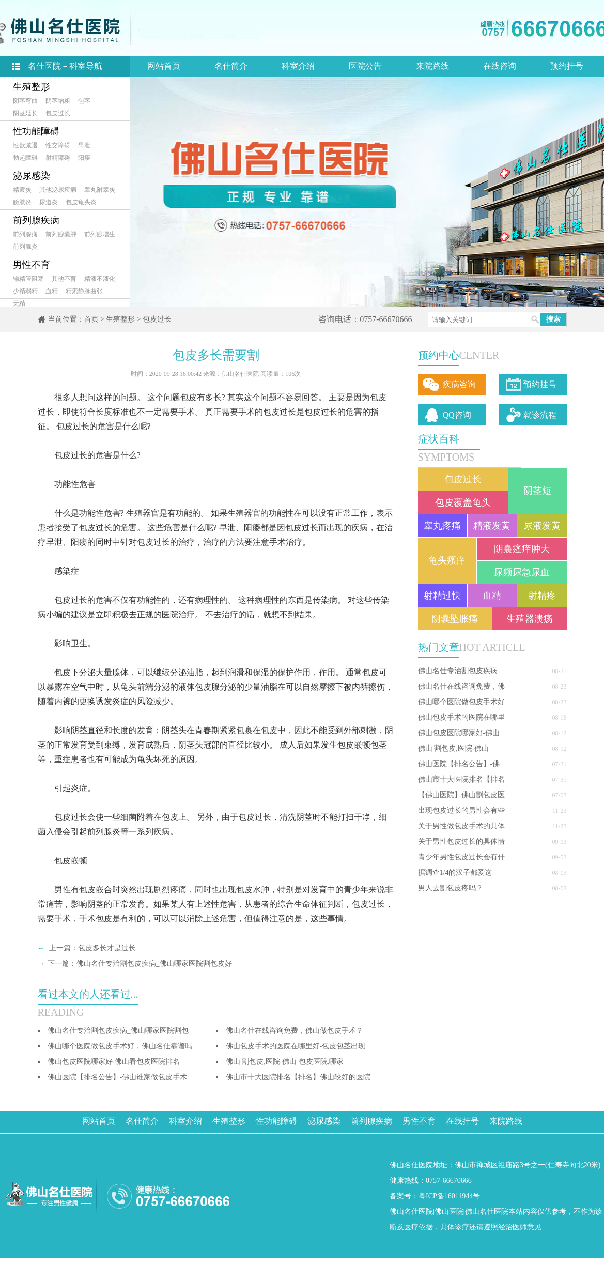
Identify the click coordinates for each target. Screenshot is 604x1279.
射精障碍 (57, 157)
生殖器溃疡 (529, 619)
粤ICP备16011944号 (449, 1196)
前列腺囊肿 (60, 234)
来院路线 (432, 66)
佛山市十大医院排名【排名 (461, 779)
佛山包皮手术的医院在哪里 (461, 717)
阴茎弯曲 (25, 100)
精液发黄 (491, 526)
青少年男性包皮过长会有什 (461, 857)
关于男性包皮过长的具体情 (461, 841)
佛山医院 (449, 1211)
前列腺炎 (25, 246)
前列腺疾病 (36, 220)
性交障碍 (57, 145)
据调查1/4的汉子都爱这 (455, 872)
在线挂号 (462, 1121)
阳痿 (84, 157)
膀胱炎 (22, 202)
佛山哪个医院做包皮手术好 (461, 702)
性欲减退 (25, 145)
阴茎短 (537, 490)
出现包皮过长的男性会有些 (461, 810)
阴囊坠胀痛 (454, 619)
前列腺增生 (99, 234)
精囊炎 (22, 189)
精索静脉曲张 (84, 291)
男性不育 (31, 265)
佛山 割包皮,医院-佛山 (453, 748)
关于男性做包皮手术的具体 (461, 826)
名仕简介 (230, 66)
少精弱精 (25, 291)
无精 (19, 303)
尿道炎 (48, 202)
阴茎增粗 (57, 100)
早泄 (84, 145)
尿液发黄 (542, 526)
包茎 (84, 100)
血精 (51, 291)
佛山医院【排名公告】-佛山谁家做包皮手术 (118, 1077)
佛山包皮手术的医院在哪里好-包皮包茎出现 (296, 1046)
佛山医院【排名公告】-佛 (459, 764)
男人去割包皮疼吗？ (450, 888)
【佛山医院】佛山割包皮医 (461, 795)
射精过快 (442, 595)
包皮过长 (57, 113)
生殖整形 (31, 87)
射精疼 (542, 595)
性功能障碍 (36, 131)
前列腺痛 (25, 234)
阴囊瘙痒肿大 (522, 549)
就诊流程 (539, 414)
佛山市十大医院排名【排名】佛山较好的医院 (298, 1077)
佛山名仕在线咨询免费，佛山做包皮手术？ (294, 1030)
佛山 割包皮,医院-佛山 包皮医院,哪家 (285, 1061)
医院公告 (365, 66)
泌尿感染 (31, 176)
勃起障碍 (25, 157)
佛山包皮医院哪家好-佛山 (459, 733)
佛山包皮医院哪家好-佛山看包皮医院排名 (114, 1061)
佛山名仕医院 (411, 1211)
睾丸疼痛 (442, 526)
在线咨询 (499, 66)
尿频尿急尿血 (522, 572)
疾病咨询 (459, 384)
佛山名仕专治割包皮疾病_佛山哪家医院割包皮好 (154, 963)
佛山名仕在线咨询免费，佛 (461, 686)
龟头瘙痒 (447, 560)
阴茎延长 (25, 113)
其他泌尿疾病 (57, 189)
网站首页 (163, 66)
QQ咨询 (457, 414)
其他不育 (64, 278)
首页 (91, 319)
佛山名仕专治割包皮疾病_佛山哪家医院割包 (118, 1030)
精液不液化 (99, 278)
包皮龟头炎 (81, 202)
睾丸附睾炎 (99, 189)
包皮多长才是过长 (107, 948)
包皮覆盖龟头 (463, 502)
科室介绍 (298, 66)
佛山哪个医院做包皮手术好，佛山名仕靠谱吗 (120, 1046)
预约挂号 (566, 66)
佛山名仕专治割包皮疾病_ (459, 671)
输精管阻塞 (28, 278)
